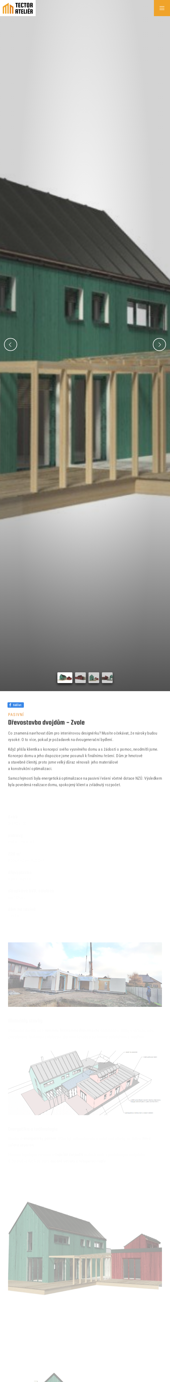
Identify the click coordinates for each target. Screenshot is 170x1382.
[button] (10, 344)
